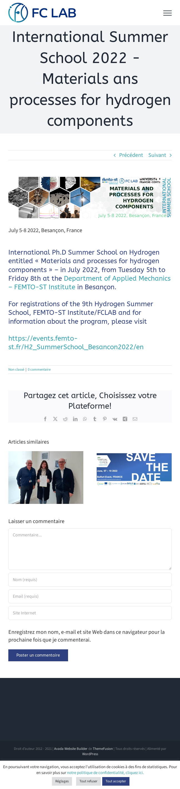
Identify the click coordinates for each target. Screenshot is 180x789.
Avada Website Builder (71, 748)
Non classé (16, 369)
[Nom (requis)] (90, 580)
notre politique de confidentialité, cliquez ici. (105, 773)
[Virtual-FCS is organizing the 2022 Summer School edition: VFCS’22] (134, 455)
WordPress (90, 754)
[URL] (90, 613)
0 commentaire (39, 369)
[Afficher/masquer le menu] (167, 13)
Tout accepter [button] (116, 781)
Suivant (157, 155)
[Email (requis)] (90, 596)
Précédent (131, 155)
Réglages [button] (62, 781)
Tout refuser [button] (88, 781)
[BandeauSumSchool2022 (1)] (90, 197)
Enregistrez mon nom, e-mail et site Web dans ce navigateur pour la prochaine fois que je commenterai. (86, 636)
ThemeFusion (103, 748)
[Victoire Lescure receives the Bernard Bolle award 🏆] (45, 455)
